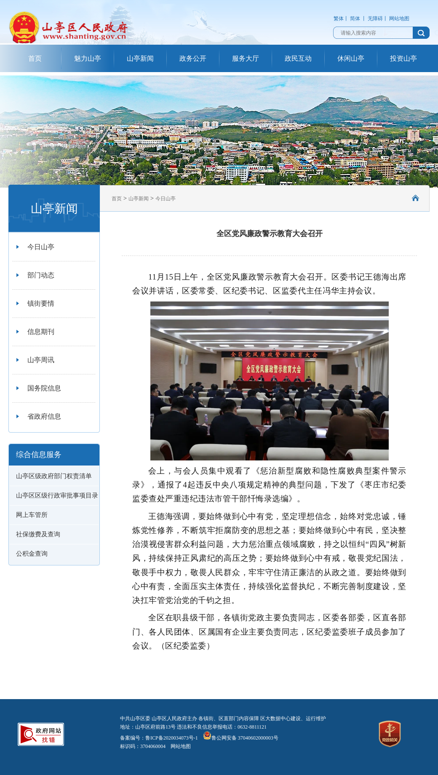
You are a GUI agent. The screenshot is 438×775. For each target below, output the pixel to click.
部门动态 (40, 275)
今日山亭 (40, 246)
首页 (35, 58)
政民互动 (298, 58)
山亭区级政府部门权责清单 (54, 476)
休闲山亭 (350, 58)
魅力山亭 (87, 58)
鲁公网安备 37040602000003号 (240, 738)
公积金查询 (32, 553)
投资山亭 (403, 58)
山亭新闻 (140, 58)
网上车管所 (32, 514)
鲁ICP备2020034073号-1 (171, 738)
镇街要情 (40, 303)
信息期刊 (40, 331)
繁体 (339, 19)
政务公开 (192, 58)
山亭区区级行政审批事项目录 (57, 495)
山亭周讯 (40, 359)
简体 (355, 19)
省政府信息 (44, 416)
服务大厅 (245, 58)
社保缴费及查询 (38, 534)
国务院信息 (44, 388)
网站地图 (399, 19)
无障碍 (375, 19)
